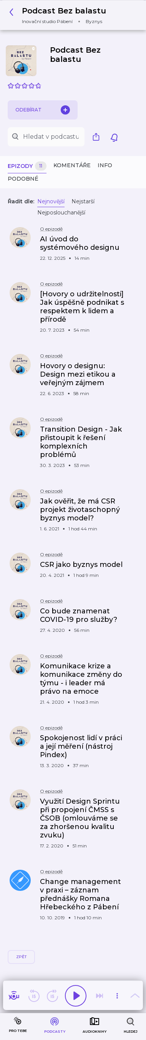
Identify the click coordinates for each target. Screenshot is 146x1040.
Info (105, 165)
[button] (59, 15)
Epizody (27, 166)
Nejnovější (51, 201)
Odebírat (42, 110)
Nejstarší (83, 201)
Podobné (23, 178)
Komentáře (72, 165)
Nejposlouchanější (61, 212)
